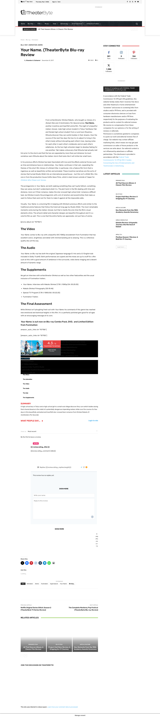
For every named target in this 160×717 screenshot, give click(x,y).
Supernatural (54, 584)
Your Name (63, 584)
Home (22, 40)
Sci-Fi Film (59, 644)
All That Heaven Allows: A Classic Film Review (55, 29)
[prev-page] (22, 655)
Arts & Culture (85, 644)
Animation (35, 40)
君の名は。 (72, 584)
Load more (121, 247)
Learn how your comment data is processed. (63, 707)
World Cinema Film (122, 220)
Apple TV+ (119, 234)
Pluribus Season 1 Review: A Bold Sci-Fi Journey (127, 238)
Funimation (44, 584)
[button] (136, 23)
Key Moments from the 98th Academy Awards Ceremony (85, 648)
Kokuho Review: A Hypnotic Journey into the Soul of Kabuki (126, 225)
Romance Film (33, 644)
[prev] (132, 29)
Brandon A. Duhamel (33, 60)
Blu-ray (28, 40)
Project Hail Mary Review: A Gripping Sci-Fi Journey (59, 648)
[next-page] (25, 655)
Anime (40, 45)
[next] (136, 29)
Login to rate (93, 420)
